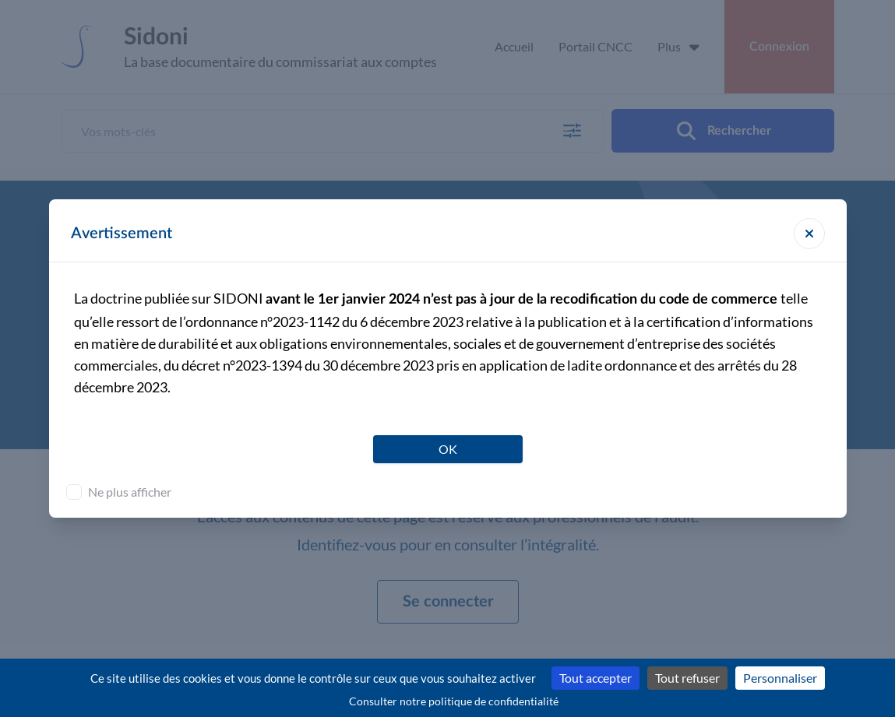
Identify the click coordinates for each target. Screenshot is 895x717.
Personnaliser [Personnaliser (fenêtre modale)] (780, 677)
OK (448, 448)
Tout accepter (595, 677)
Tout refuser (687, 677)
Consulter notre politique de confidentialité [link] (453, 701)
